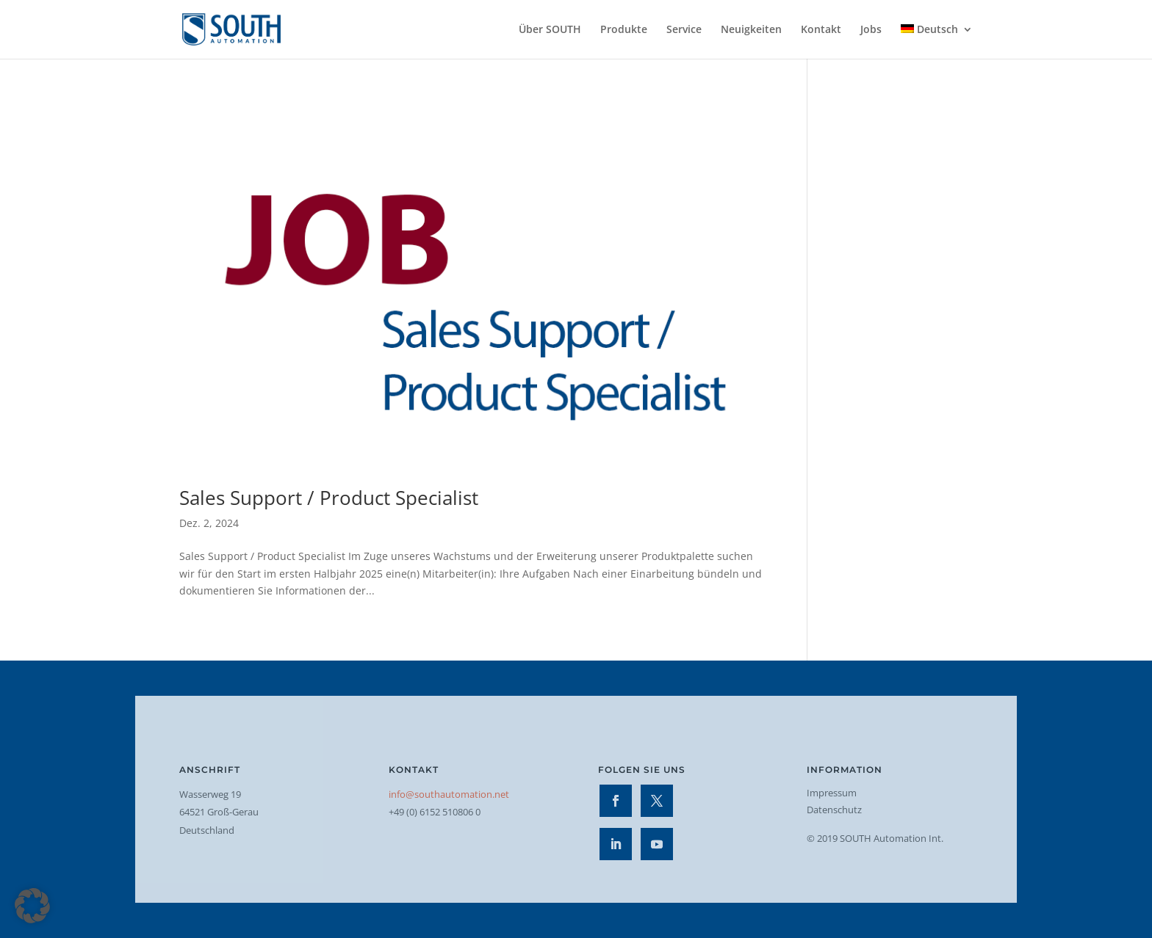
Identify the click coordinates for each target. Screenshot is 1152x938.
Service (684, 30)
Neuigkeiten (751, 30)
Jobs (871, 30)
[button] (32, 905)
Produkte (623, 30)
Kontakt (821, 30)
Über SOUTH (550, 30)
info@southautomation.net (449, 794)
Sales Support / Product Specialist (328, 497)
